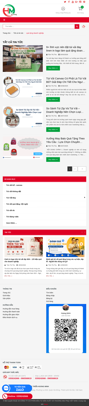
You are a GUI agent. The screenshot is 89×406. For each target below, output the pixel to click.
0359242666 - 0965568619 (20, 378)
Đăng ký (67, 13)
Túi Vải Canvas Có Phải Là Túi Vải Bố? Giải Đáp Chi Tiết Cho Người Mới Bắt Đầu (66, 82)
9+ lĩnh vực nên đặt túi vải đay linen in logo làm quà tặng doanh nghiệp (65, 51)
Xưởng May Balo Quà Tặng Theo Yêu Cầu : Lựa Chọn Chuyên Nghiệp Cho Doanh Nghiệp (65, 142)
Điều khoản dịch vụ (10, 317)
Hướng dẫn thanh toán (11, 312)
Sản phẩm (6, 298)
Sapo (46, 404)
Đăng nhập (60, 13)
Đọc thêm (53, 68)
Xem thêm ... (11, 223)
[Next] (82, 168)
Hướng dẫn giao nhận (11, 314)
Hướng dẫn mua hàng (11, 309)
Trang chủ (6, 293)
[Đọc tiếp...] (8, 276)
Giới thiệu (6, 295)
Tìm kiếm (49, 293)
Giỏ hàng (49, 301)
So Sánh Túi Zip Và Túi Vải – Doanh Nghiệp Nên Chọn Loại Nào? (63, 111)
